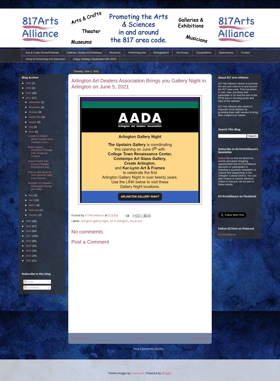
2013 (29, 255)
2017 (29, 235)
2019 (29, 226)
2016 (29, 240)
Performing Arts (137, 52)
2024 (29, 88)
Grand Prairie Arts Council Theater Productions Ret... (39, 164)
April (32, 200)
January (33, 214)
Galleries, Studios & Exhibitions (84, 52)
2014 (29, 250)
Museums (114, 52)
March (33, 205)
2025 (29, 83)
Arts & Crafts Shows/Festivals (42, 52)
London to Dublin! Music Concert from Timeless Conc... (40, 139)
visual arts (136, 221)
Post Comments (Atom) (148, 349)
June (32, 131)
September (35, 116)
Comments (31, 287)
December (35, 102)
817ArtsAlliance (95, 215)
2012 (29, 260)
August (33, 122)
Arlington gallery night (94, 221)
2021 (29, 97)
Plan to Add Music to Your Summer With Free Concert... (40, 175)
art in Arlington (119, 221)
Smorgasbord (161, 52)
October (33, 112)
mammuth (137, 373)
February (34, 210)
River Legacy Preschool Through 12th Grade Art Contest (40, 152)
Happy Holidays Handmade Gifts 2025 (94, 59)
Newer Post (80, 338)
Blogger (167, 373)
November (35, 107)
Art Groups (182, 52)
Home (140, 338)
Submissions (226, 52)
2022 (29, 93)
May (31, 195)
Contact (245, 52)
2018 (29, 231)
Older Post (200, 338)
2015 (29, 245)
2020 (29, 221)
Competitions (203, 52)
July (31, 126)
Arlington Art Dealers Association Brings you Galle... (40, 186)
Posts (28, 281)
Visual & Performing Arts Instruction (45, 59)
